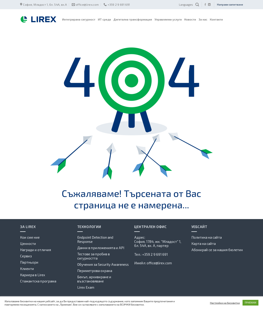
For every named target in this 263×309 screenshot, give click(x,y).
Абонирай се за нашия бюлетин (217, 250)
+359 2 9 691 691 (155, 254)
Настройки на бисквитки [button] (225, 302)
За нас (203, 19)
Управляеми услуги (168, 19)
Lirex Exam (85, 287)
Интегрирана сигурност (78, 19)
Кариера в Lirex (32, 275)
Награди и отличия (35, 250)
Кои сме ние (30, 237)
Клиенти (27, 269)
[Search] (197, 4)
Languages (186, 4)
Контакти (216, 19)
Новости (190, 19)
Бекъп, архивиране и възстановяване (94, 279)
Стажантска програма (38, 281)
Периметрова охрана (94, 271)
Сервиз (26, 256)
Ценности (28, 243)
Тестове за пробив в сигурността (93, 256)
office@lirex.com (159, 263)
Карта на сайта (203, 243)
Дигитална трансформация (132, 19)
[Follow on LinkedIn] (209, 4)
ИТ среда (104, 19)
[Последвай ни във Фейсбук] (205, 4)
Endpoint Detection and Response (95, 239)
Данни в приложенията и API (100, 248)
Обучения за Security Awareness (103, 264)
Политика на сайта (206, 237)
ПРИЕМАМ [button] (250, 302)
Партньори (29, 262)
